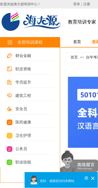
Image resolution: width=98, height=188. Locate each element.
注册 (86, 4)
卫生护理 (23, 135)
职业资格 (23, 69)
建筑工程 (23, 95)
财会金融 (23, 56)
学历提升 (23, 82)
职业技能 (23, 162)
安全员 (21, 109)
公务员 (21, 149)
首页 (74, 57)
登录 (76, 4)
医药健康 (23, 122)
